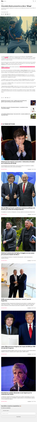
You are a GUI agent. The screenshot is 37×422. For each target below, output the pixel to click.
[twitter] (6, 14)
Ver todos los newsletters (5, 407)
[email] (8, 14)
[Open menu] (35, 1)
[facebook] (4, 14)
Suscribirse (18, 416)
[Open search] (33, 1)
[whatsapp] (2, 14)
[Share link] (9, 14)
